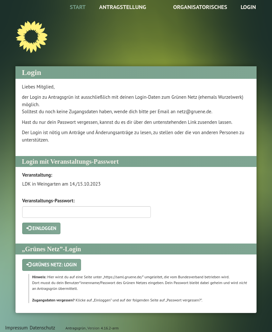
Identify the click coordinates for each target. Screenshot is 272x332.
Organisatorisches (200, 7)
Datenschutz (42, 328)
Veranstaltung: (37, 175)
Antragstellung (122, 7)
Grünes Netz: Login (51, 265)
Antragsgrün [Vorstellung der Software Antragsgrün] (75, 328)
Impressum (16, 328)
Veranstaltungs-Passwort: (48, 201)
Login (248, 7)
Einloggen (41, 228)
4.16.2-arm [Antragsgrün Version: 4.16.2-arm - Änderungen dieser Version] (110, 328)
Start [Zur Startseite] (78, 7)
